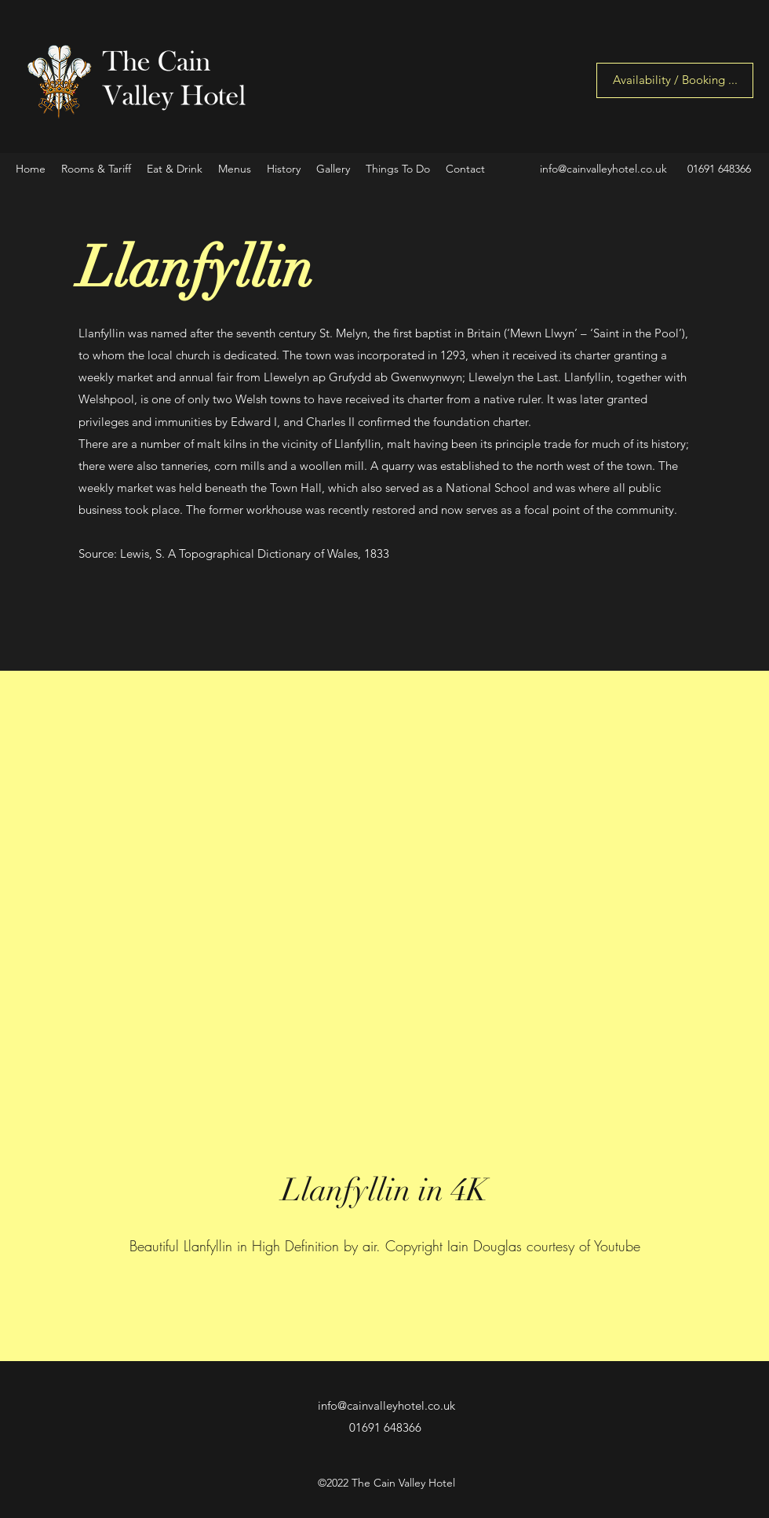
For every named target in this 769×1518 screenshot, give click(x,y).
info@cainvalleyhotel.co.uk (603, 169)
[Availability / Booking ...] (674, 80)
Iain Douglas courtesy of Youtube (543, 1245)
